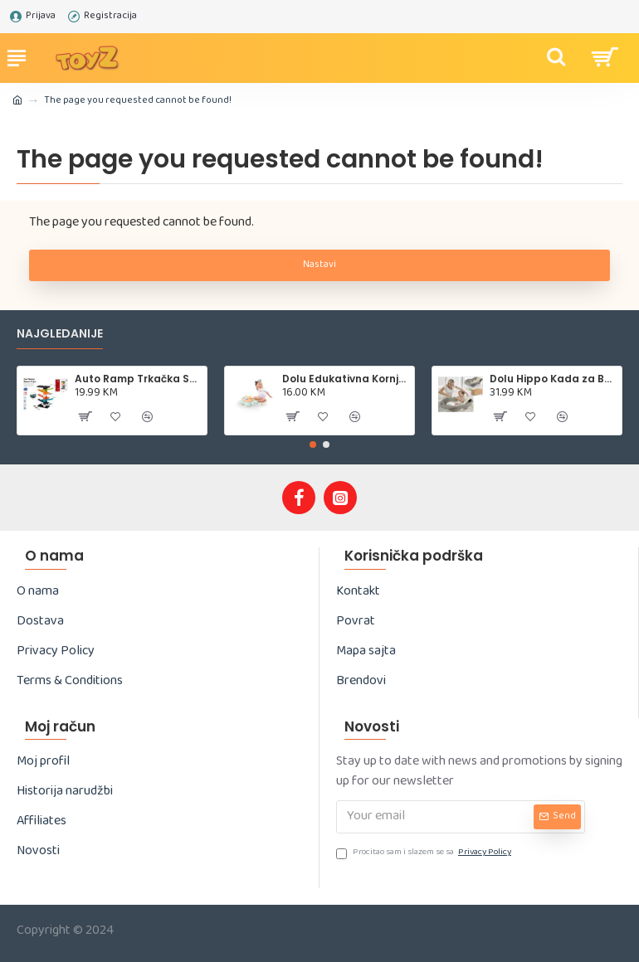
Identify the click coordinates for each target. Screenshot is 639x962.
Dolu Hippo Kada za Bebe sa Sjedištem (553, 379)
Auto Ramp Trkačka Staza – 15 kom (138, 379)
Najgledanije (60, 334)
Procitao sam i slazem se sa (425, 854)
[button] (313, 444)
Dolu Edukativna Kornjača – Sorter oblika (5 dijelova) (345, 379)
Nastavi (319, 265)
